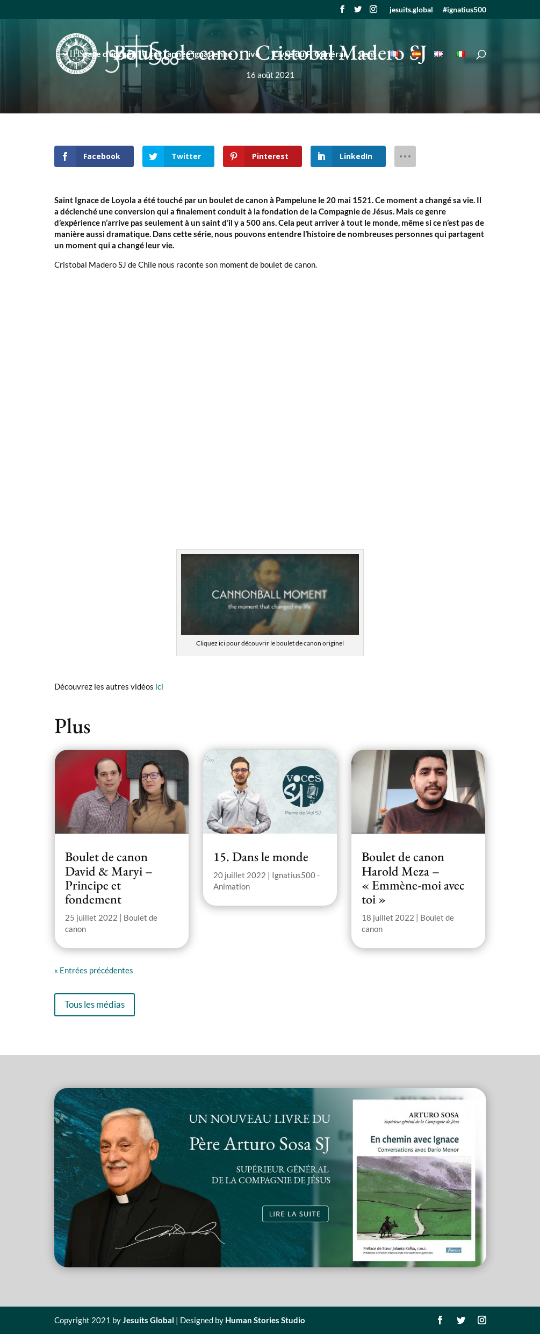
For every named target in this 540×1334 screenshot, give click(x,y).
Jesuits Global (148, 1320)
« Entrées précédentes (93, 970)
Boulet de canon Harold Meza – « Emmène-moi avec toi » (413, 877)
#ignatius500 (464, 10)
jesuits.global (411, 10)
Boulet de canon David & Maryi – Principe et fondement (109, 877)
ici (159, 686)
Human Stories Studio (265, 1320)
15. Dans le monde (260, 856)
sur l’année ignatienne (191, 54)
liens (368, 54)
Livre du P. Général (309, 54)
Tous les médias (94, 1004)
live (253, 54)
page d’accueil (109, 54)
